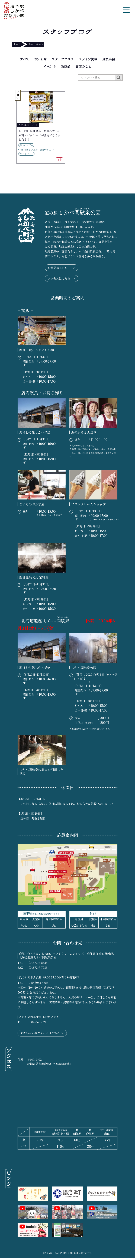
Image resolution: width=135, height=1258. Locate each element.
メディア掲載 (88, 59)
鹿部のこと (83, 66)
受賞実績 (108, 59)
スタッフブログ (63, 59)
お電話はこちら (61, 267)
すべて (24, 59)
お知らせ (40, 59)
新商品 (65, 66)
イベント (49, 66)
